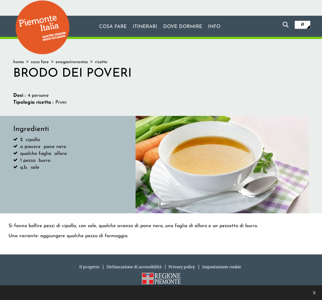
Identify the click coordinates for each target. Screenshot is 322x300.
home (18, 62)
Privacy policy (182, 267)
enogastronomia (72, 62)
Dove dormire (182, 26)
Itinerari (145, 26)
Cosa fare (113, 26)
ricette (101, 62)
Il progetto (89, 267)
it (302, 24)
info (214, 26)
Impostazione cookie (221, 267)
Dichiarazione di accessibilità (134, 267)
